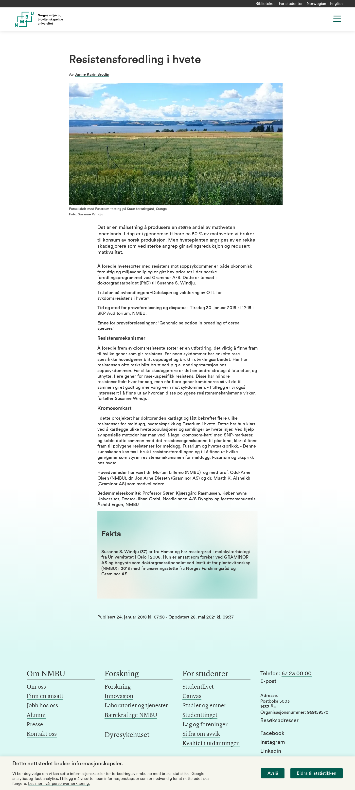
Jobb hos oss (42, 706)
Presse (35, 725)
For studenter (291, 4)
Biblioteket (265, 4)
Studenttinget (199, 715)
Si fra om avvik (201, 734)
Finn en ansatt (45, 696)
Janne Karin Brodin (92, 74)
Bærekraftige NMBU (131, 715)
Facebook (272, 733)
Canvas (191, 696)
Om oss (36, 687)
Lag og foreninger (205, 725)
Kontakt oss (42, 734)
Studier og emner (204, 706)
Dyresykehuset (127, 735)
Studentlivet (198, 687)
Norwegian (316, 4)
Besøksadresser (279, 720)
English (336, 4)
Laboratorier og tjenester (136, 706)
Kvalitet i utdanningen (211, 744)
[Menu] (337, 18)
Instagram (272, 742)
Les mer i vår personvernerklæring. (59, 784)
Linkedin (270, 751)
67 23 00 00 (297, 673)
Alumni (36, 715)
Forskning (118, 687)
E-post (268, 681)
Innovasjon (119, 696)
